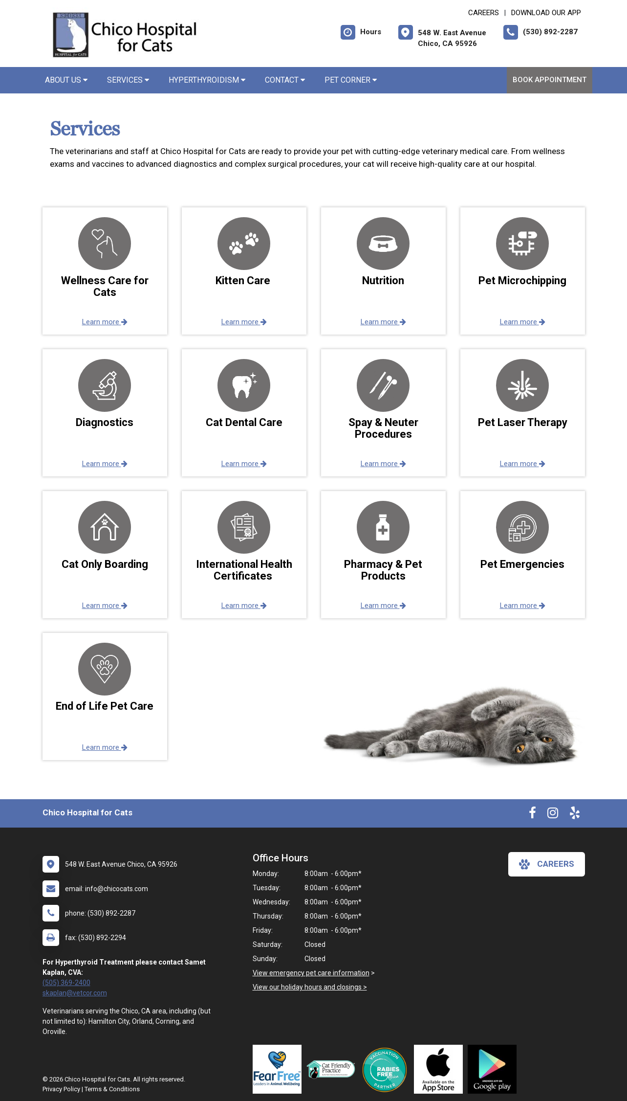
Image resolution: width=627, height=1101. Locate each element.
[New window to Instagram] (552, 815)
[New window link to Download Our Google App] (494, 1069)
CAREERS (483, 12)
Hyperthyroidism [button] (207, 80)
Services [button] (128, 80)
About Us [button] (66, 80)
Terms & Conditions (112, 1089)
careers (546, 864)
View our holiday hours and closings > (310, 987)
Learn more (105, 321)
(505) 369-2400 (66, 983)
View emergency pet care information (311, 973)
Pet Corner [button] (350, 80)
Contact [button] (285, 80)
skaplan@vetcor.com (75, 993)
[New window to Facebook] (532, 815)
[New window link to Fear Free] (279, 1069)
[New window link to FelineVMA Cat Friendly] (333, 1069)
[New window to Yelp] (574, 815)
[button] (105, 271)
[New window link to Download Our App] (441, 1069)
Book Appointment (549, 79)
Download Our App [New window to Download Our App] (546, 12)
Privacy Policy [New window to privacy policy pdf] (61, 1089)
